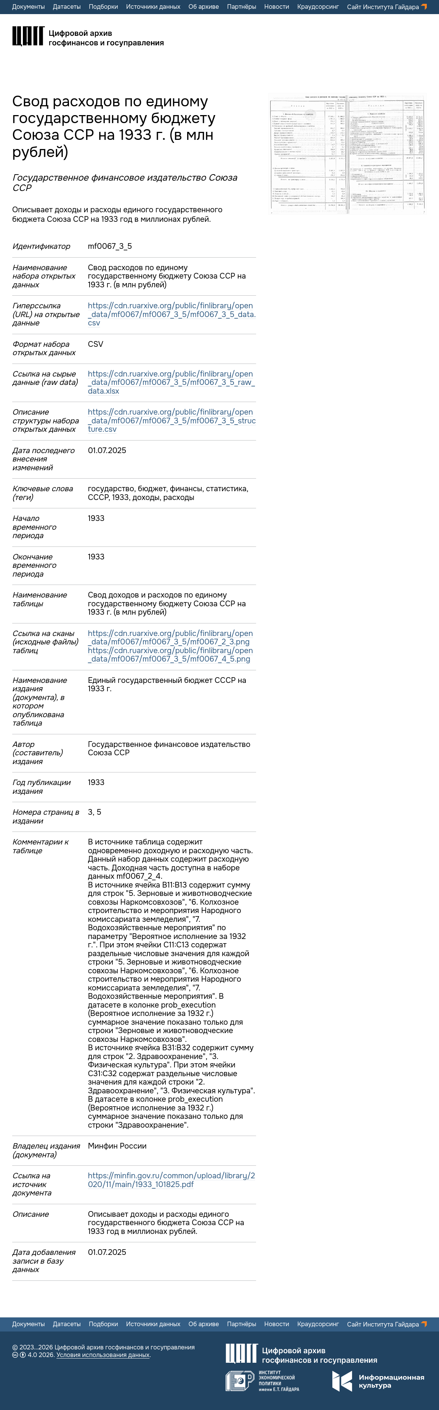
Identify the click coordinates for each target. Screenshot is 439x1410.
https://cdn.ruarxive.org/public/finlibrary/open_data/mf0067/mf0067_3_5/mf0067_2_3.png (170, 638)
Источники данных (153, 7)
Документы (28, 7)
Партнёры (241, 7)
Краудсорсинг (318, 7)
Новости (276, 7)
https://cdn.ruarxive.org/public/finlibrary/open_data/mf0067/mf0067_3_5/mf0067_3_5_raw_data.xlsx (171, 382)
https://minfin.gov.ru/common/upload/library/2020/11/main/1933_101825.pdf (171, 1180)
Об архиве (204, 7)
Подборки (103, 7)
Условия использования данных (102, 1355)
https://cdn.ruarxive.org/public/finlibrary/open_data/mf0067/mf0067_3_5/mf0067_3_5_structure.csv (172, 420)
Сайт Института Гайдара (384, 7)
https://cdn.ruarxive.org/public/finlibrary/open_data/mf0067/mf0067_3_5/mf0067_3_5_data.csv (172, 314)
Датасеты (67, 7)
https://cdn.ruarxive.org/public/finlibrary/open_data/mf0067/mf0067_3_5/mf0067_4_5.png (170, 655)
